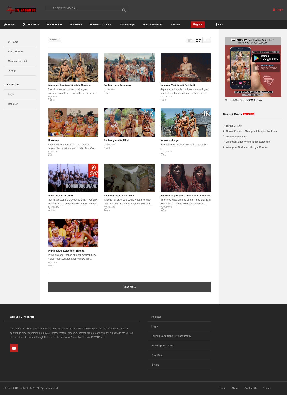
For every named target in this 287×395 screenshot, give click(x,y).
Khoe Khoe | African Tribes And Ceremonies (186, 195)
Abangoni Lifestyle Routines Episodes (248, 142)
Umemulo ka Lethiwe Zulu (119, 195)
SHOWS (54, 24)
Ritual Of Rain (234, 125)
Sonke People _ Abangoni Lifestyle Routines (251, 131)
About (234, 388)
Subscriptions (16, 51)
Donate (267, 388)
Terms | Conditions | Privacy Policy (171, 336)
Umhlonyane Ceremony (117, 85)
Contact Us (250, 388)
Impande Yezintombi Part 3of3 (178, 85)
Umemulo (53, 140)
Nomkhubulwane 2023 (60, 195)
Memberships (127, 24)
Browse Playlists (101, 24)
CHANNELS (31, 24)
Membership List (17, 61)
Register (198, 24)
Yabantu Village (169, 140)
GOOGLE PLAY (253, 100)
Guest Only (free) (152, 24)
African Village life (236, 136)
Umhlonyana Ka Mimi (116, 140)
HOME (9, 24)
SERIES (76, 24)
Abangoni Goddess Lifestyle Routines (69, 85)
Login (278, 9)
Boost (175, 24)
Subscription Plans (162, 345)
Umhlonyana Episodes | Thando (66, 250)
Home (13, 42)
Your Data (157, 355)
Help (219, 24)
